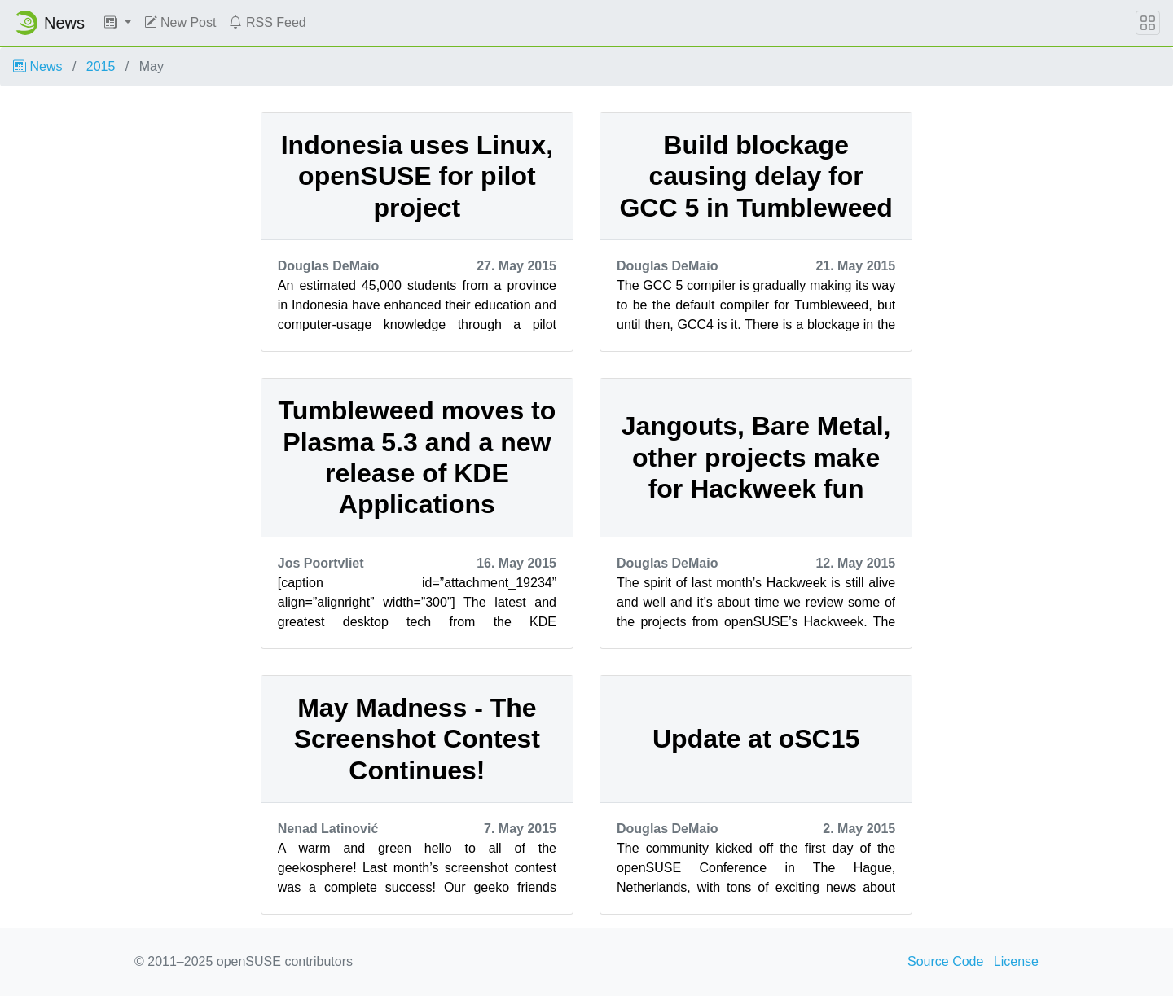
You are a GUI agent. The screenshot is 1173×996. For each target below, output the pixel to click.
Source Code (945, 961)
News (37, 66)
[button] (118, 23)
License (1016, 961)
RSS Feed (267, 22)
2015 (101, 66)
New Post (180, 22)
